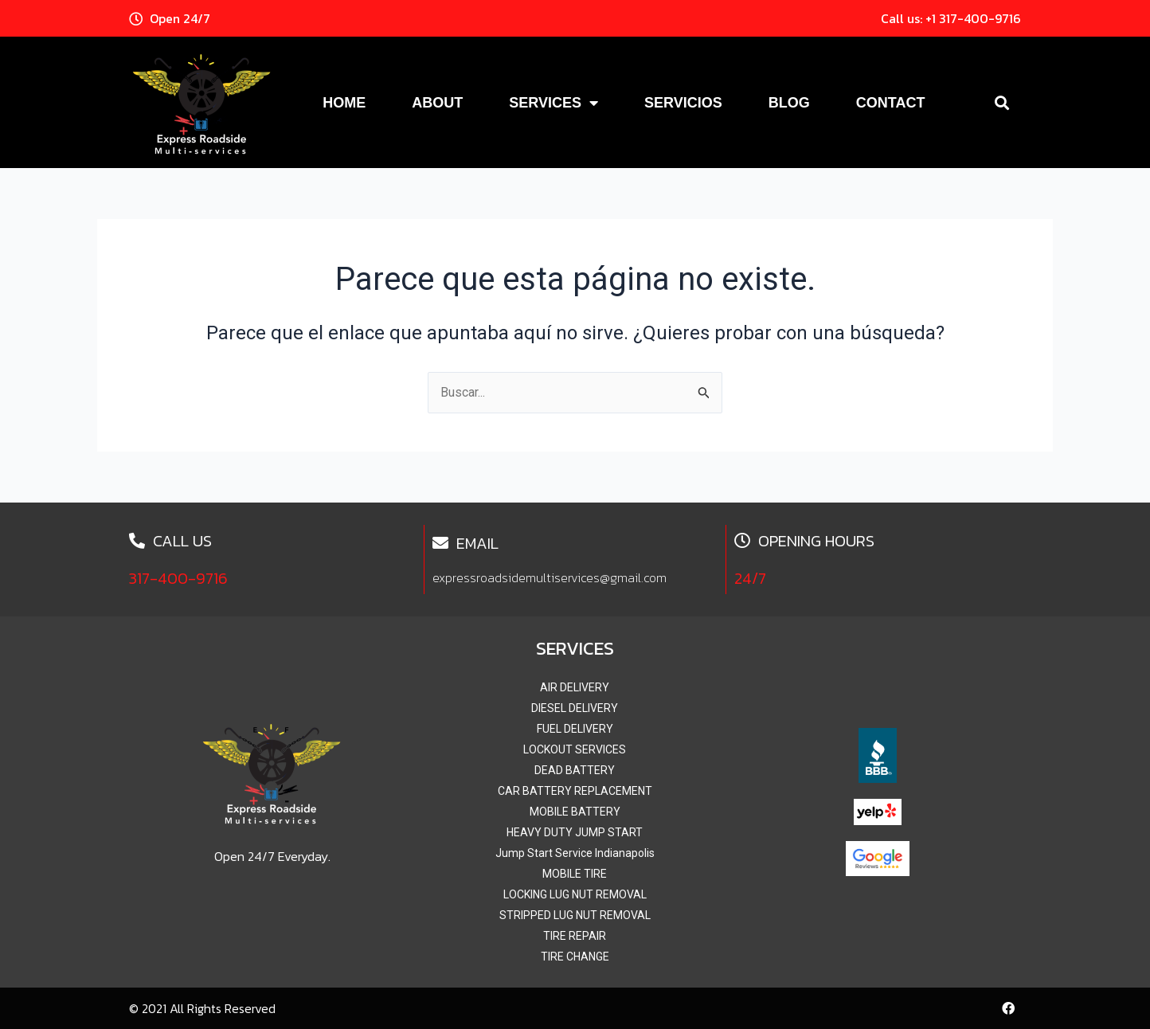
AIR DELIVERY (574, 687)
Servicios (683, 103)
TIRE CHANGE (575, 956)
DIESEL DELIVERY (574, 708)
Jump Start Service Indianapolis (575, 853)
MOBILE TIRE (574, 873)
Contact (890, 103)
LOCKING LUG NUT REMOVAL (575, 894)
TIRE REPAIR (574, 935)
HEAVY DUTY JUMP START (575, 832)
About (437, 103)
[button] (1001, 102)
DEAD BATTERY (574, 770)
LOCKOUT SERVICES (574, 749)
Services (553, 103)
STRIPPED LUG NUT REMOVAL (575, 915)
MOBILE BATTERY (575, 811)
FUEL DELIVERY (575, 728)
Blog (789, 103)
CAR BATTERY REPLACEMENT (575, 790)
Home (344, 103)
